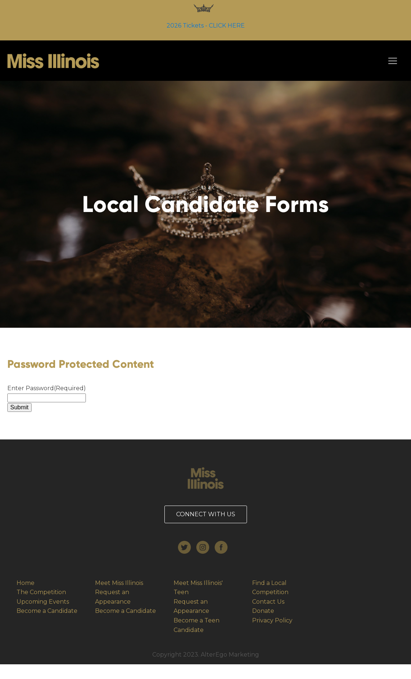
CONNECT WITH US (205, 514)
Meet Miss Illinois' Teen (198, 587)
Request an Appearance (113, 597)
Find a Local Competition (270, 587)
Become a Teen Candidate (196, 625)
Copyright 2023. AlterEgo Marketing (205, 654)
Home (25, 582)
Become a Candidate (47, 610)
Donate (263, 610)
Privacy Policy (272, 620)
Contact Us (268, 601)
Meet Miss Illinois (120, 582)
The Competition (41, 592)
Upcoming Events (43, 601)
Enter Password (46, 388)
